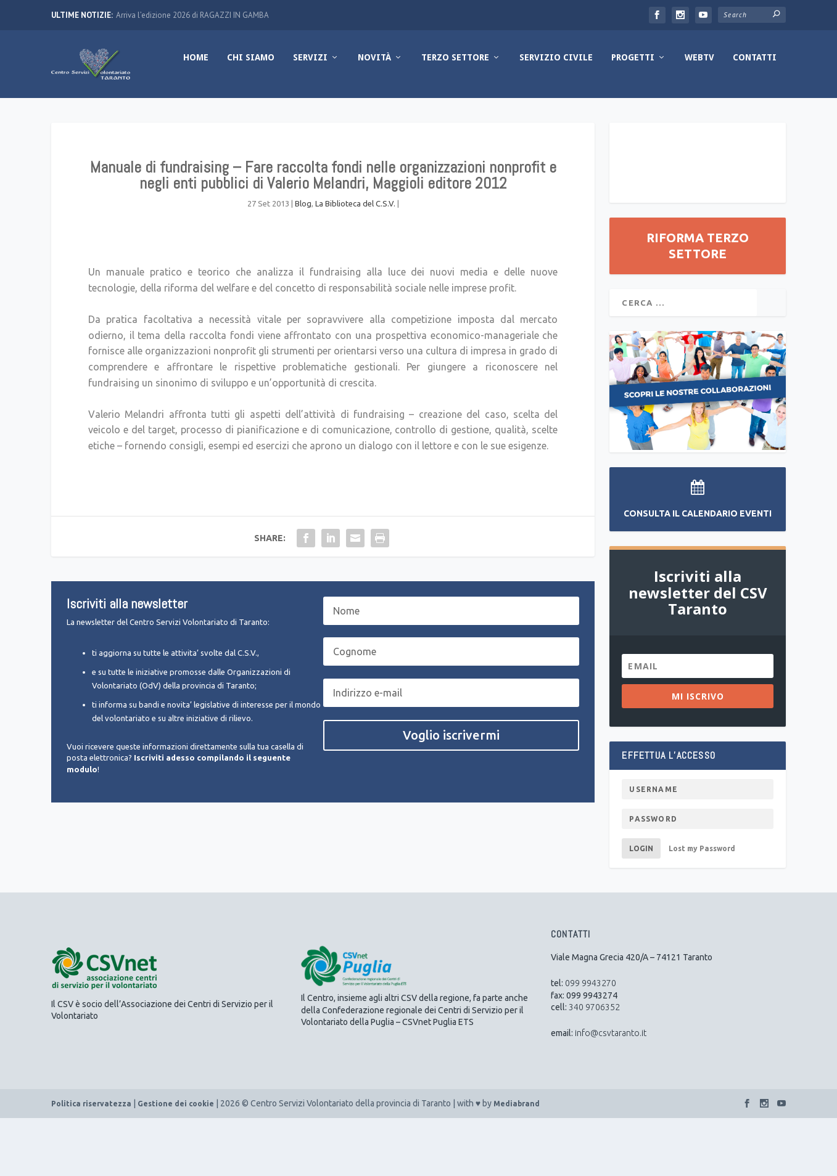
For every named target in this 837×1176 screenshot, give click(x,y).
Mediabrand (516, 1162)
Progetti (510, 115)
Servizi (187, 115)
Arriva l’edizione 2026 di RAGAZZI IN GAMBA (192, 15)
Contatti (632, 115)
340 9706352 (594, 1065)
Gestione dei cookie (176, 1162)
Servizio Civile (433, 115)
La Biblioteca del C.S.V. (355, 261)
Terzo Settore (332, 115)
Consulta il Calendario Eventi (698, 571)
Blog (303, 261)
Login (641, 906)
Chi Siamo (128, 115)
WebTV (577, 115)
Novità (251, 115)
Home (73, 115)
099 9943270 (590, 1041)
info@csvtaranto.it (610, 1091)
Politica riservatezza (91, 1162)
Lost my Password (702, 906)
